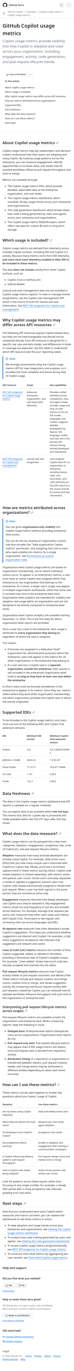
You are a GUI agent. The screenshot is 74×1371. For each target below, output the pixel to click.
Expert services (10, 1359)
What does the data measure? (32, 833)
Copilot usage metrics (50, 11)
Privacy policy (9, 1291)
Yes (9, 1285)
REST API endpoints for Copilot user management (13, 462)
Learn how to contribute (13, 1320)
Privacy (38, 1355)
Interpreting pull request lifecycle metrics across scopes (34, 1009)
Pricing (56, 1355)
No (21, 1285)
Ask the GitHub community (18, 1336)
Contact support (12, 1341)
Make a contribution (17, 1315)
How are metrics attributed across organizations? (34, 510)
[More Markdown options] (30, 74)
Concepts (31, 11)
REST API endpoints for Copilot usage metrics (13, 395)
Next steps (14, 1203)
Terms (28, 1355)
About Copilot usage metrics (31, 142)
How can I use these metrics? (31, 1084)
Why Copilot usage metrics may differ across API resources (32, 322)
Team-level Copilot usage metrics (47, 1257)
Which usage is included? (27, 240)
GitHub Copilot (15, 11)
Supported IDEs (19, 712)
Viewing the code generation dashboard (45, 1241)
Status (47, 1355)
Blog (23, 1359)
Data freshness (18, 793)
